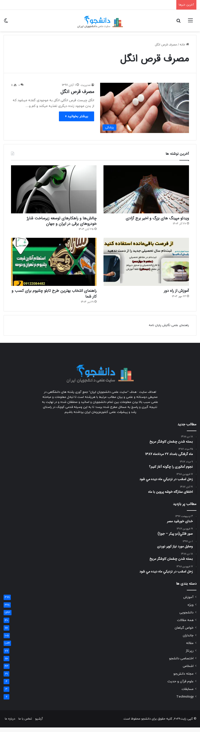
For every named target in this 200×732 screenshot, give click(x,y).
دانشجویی (186, 617)
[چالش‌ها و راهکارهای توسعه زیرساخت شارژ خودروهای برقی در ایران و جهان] (54, 189)
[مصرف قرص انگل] (144, 108)
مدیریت (86, 85)
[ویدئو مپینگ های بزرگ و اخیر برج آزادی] (146, 189)
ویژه (191, 609)
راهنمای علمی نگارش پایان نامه (169, 330)
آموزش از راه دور (173, 294)
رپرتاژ (190, 655)
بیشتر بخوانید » (76, 116)
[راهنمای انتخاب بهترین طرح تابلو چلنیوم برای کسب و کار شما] (54, 264)
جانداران (188, 640)
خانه (184, 45)
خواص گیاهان (184, 632)
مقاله (190, 647)
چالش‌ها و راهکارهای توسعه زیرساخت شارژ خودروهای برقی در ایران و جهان (59, 222)
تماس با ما (25, 723)
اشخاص (188, 670)
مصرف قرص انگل (77, 91)
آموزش (188, 601)
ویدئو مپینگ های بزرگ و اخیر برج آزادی (149, 219)
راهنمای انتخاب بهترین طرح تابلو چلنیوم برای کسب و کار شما (57, 297)
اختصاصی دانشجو (181, 663)
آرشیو (39, 723)
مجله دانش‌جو (183, 678)
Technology (185, 701)
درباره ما (10, 723)
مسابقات (188, 693)
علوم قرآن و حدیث (180, 686)
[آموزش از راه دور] (146, 264)
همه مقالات (185, 624)
